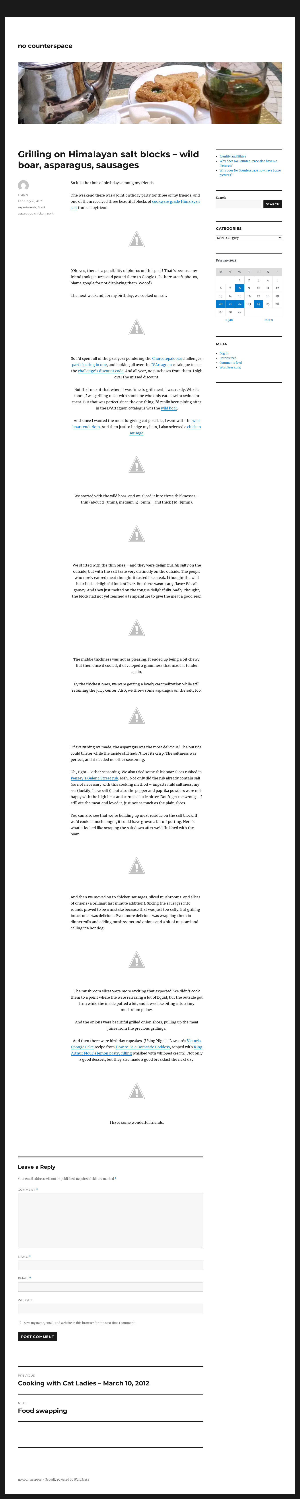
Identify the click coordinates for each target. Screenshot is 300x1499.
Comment (28, 1190)
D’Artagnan (161, 364)
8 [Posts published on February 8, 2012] (240, 288)
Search (221, 198)
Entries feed (228, 358)
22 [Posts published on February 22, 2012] (240, 304)
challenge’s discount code (100, 371)
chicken (40, 213)
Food (41, 207)
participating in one (89, 364)
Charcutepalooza (167, 358)
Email (24, 1278)
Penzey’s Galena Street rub (94, 778)
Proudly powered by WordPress (67, 1479)
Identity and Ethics (233, 156)
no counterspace (45, 45)
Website (25, 1300)
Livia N (23, 195)
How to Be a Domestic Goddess (143, 1047)
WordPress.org (230, 367)
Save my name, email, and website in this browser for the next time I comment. (79, 1323)
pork (50, 213)
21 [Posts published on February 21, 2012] (230, 304)
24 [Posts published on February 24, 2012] (258, 304)
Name (24, 1257)
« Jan (229, 320)
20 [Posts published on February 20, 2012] (221, 304)
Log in (224, 353)
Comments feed (231, 363)
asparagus (25, 213)
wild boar (169, 408)
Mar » (269, 320)
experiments (27, 207)
